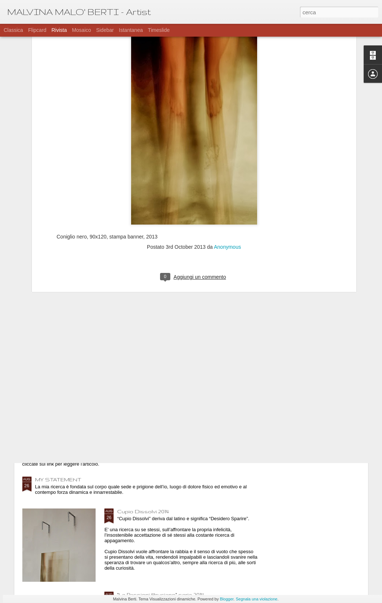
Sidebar (105, 30)
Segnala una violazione (257, 599)
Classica (13, 30)
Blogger (226, 599)
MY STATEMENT (58, 479)
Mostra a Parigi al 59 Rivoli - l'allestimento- (172, 352)
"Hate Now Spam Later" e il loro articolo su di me (99, 435)
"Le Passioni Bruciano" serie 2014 (160, 595)
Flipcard (37, 30)
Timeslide (159, 30)
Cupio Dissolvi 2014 (143, 511)
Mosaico (81, 30)
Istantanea (131, 30)
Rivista (59, 30)
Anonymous (227, 155)
